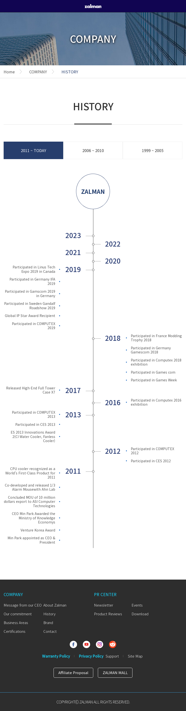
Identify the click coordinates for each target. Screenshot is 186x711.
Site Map (135, 656)
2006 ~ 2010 (93, 150)
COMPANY (38, 72)
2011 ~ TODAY (33, 150)
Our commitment (18, 613)
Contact (50, 631)
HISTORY (70, 72)
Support (112, 656)
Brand (48, 622)
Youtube (86, 644)
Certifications (14, 631)
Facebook (73, 644)
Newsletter (103, 605)
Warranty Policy (56, 656)
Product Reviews (108, 613)
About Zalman (54, 605)
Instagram (99, 644)
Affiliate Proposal (73, 672)
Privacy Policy (91, 656)
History (49, 613)
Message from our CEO (23, 605)
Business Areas (16, 622)
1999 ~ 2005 (152, 150)
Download (140, 613)
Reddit (112, 644)
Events (137, 605)
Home (9, 72)
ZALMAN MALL (115, 672)
